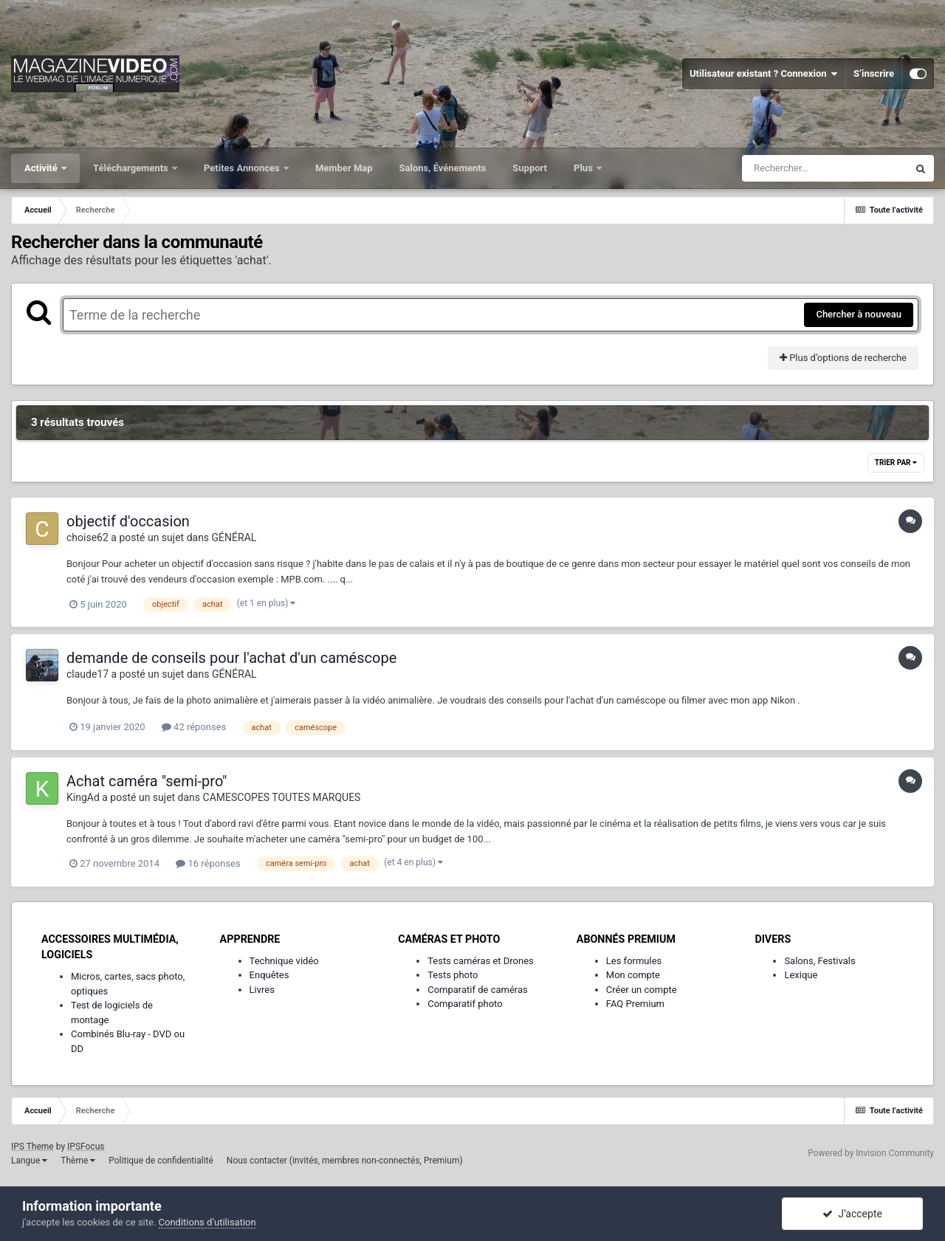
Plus (584, 167)
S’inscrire (873, 73)
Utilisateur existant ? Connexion (764, 73)
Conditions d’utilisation (207, 1222)
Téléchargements (132, 167)
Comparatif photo (464, 1003)
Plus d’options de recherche (843, 357)
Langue (29, 1160)
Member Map (344, 167)
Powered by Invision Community (871, 1153)
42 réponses (194, 726)
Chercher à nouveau (858, 314)
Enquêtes (269, 974)
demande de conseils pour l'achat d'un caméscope (231, 658)
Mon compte (633, 974)
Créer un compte (641, 989)
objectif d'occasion (128, 521)
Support (529, 167)
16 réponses (208, 863)
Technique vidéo (284, 960)
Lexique (800, 974)
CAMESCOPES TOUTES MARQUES (282, 797)
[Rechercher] (824, 168)
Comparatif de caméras (477, 989)
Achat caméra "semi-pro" (146, 781)
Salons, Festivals (819, 960)
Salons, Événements (443, 167)
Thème (78, 1160)
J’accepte (852, 1214)
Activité (42, 167)
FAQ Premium (635, 1003)
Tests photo (452, 974)
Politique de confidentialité (161, 1160)
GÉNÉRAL (234, 537)
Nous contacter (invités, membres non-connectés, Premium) (345, 1160)
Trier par (896, 462)
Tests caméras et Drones (480, 960)
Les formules (634, 960)
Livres (262, 989)
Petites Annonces (243, 167)
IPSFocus (85, 1146)
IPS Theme (32, 1146)
